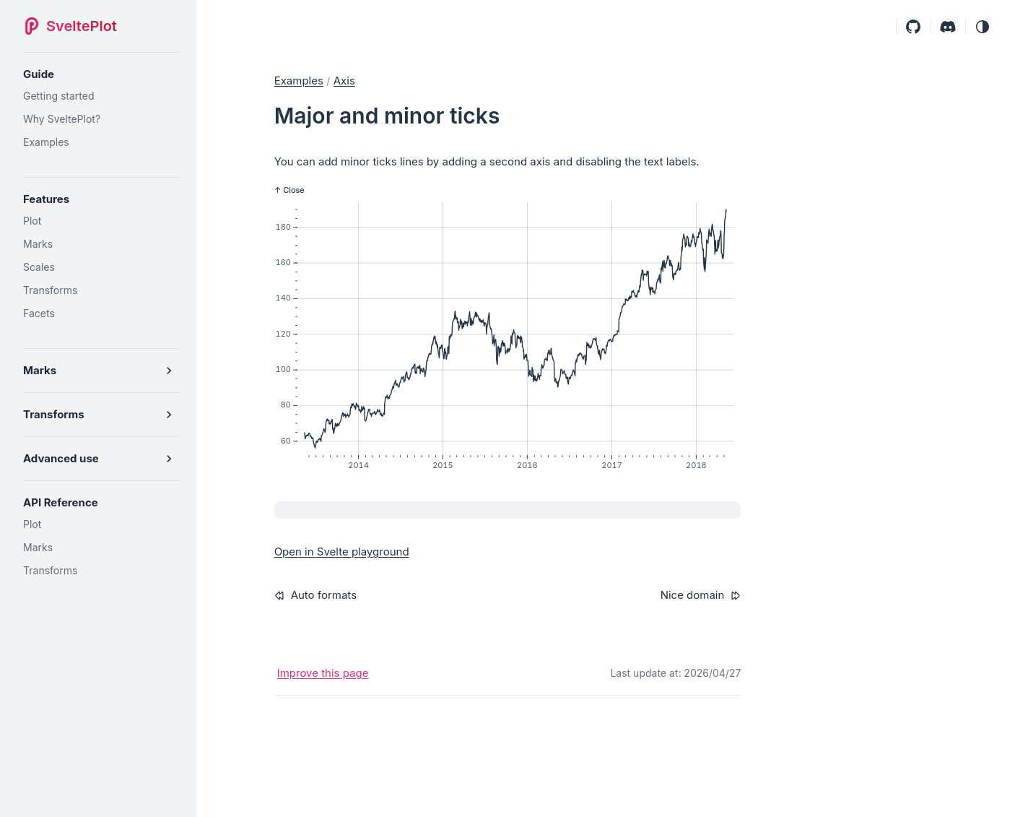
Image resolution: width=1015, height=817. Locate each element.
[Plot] (101, 221)
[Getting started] (101, 96)
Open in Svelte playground (341, 551)
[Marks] (101, 244)
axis (344, 80)
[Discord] (948, 26)
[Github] (913, 26)
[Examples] (101, 142)
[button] (982, 26)
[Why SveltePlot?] (101, 119)
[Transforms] (101, 290)
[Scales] (101, 267)
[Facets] (101, 313)
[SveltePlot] (74, 26)
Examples (298, 80)
